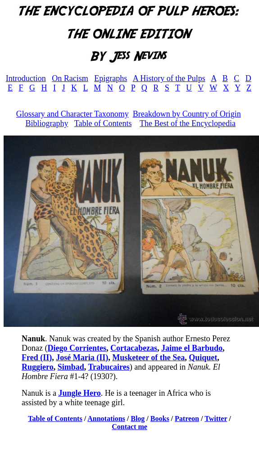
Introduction (26, 78)
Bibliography (46, 123)
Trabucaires (108, 366)
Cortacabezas (133, 348)
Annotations (106, 418)
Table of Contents (103, 123)
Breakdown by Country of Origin (187, 113)
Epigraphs (110, 78)
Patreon (187, 418)
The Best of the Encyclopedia (188, 123)
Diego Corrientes (76, 348)
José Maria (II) (82, 357)
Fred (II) (37, 357)
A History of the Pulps (169, 78)
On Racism (70, 78)
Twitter (215, 418)
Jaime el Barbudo (192, 348)
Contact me (129, 426)
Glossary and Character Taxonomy (72, 113)
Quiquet (203, 357)
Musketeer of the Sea (148, 357)
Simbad (71, 366)
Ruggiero (38, 366)
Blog (138, 418)
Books (159, 418)
